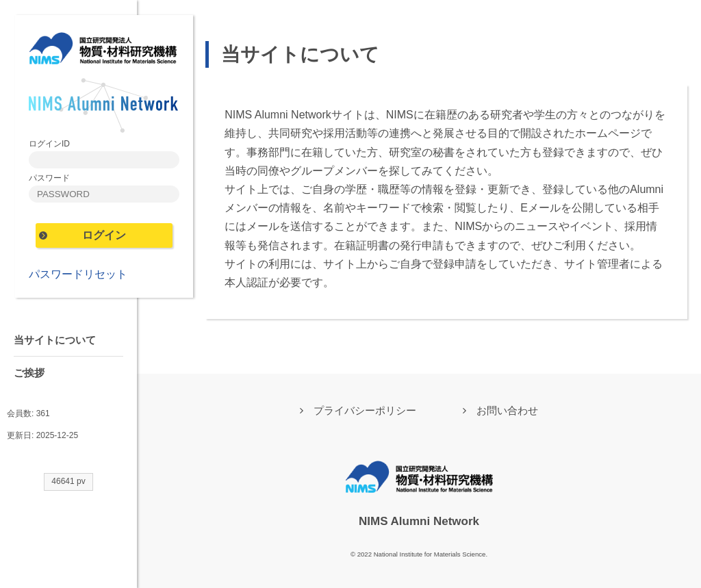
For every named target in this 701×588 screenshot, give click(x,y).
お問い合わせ (507, 410)
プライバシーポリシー (365, 410)
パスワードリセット (78, 274)
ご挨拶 (29, 373)
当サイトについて (55, 340)
